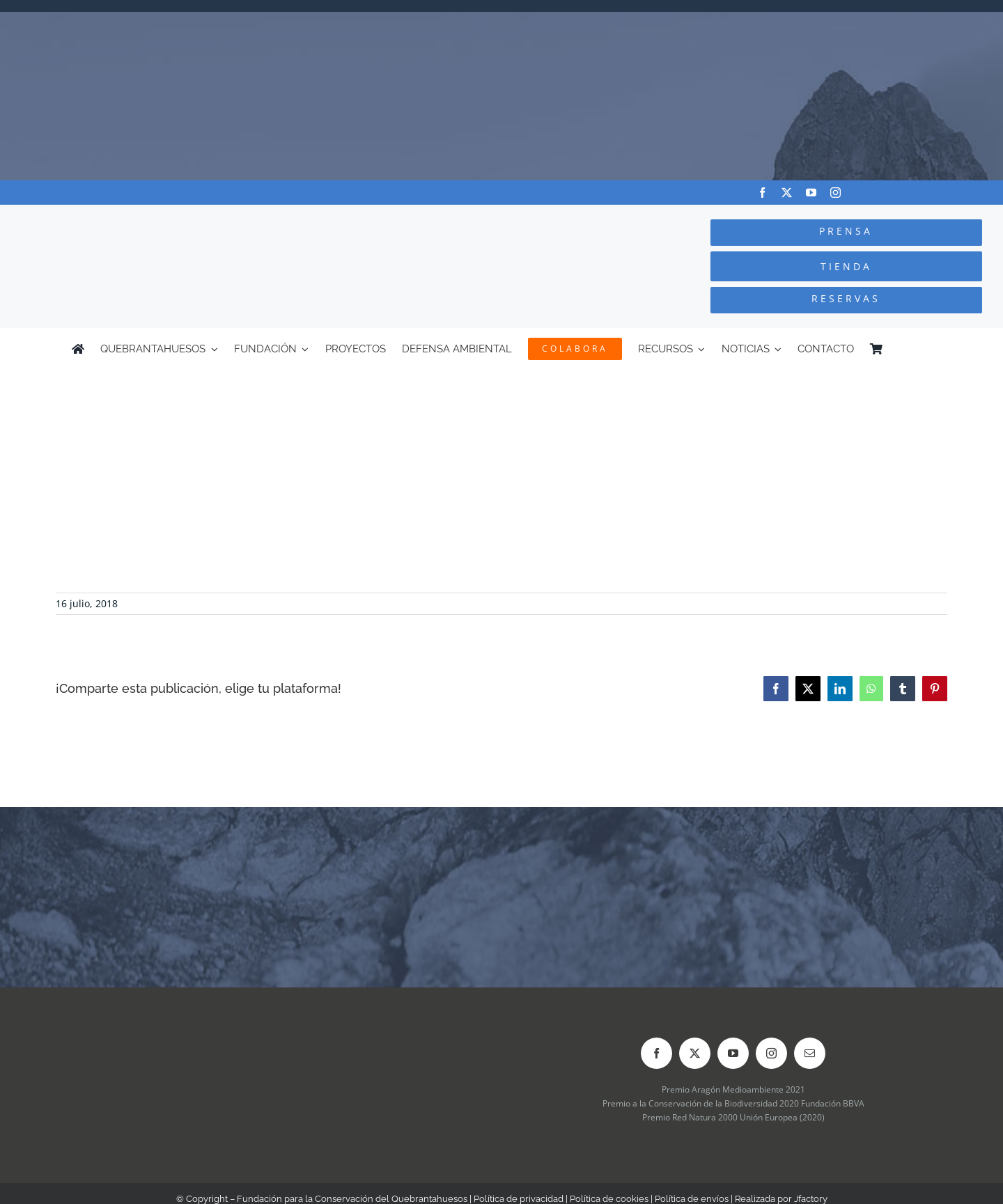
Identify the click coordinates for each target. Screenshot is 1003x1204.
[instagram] (835, 192)
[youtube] (811, 192)
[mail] (809, 1053)
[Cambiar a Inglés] (925, 349)
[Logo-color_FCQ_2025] (188, 218)
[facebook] (762, 192)
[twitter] (787, 192)
